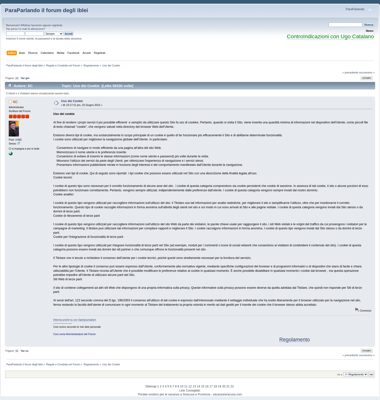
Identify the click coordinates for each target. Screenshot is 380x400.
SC (15, 102)
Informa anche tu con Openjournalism (74, 319)
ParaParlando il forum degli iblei (46, 10)
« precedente (350, 72)
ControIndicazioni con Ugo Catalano (330, 36)
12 (190, 386)
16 (207, 386)
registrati (57, 25)
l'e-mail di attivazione (31, 28)
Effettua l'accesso (31, 25)
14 (198, 386)
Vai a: (340, 374)
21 (228, 386)
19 (219, 386)
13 (194, 386)
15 (202, 386)
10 (181, 386)
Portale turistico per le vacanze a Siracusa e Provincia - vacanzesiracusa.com (190, 394)
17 (211, 386)
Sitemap (151, 386)
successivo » (367, 72)
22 (232, 386)
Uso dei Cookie (72, 101)
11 (186, 386)
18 (215, 386)
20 (223, 386)
